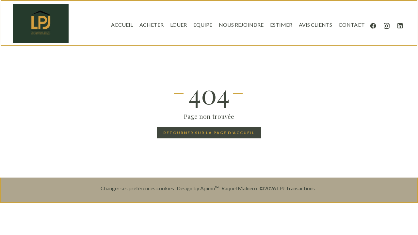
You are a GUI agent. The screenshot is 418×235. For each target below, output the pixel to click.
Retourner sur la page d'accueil (209, 132)
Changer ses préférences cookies (137, 188)
